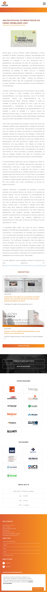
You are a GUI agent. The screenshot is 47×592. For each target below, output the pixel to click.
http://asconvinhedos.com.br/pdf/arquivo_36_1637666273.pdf (25, 265)
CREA (4, 552)
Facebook (8, 563)
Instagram (8, 566)
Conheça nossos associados (23, 361)
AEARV (5, 545)
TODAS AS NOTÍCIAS (23, 345)
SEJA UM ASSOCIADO (9, 541)
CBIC (4, 548)
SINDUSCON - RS (8, 555)
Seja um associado (23, 366)
